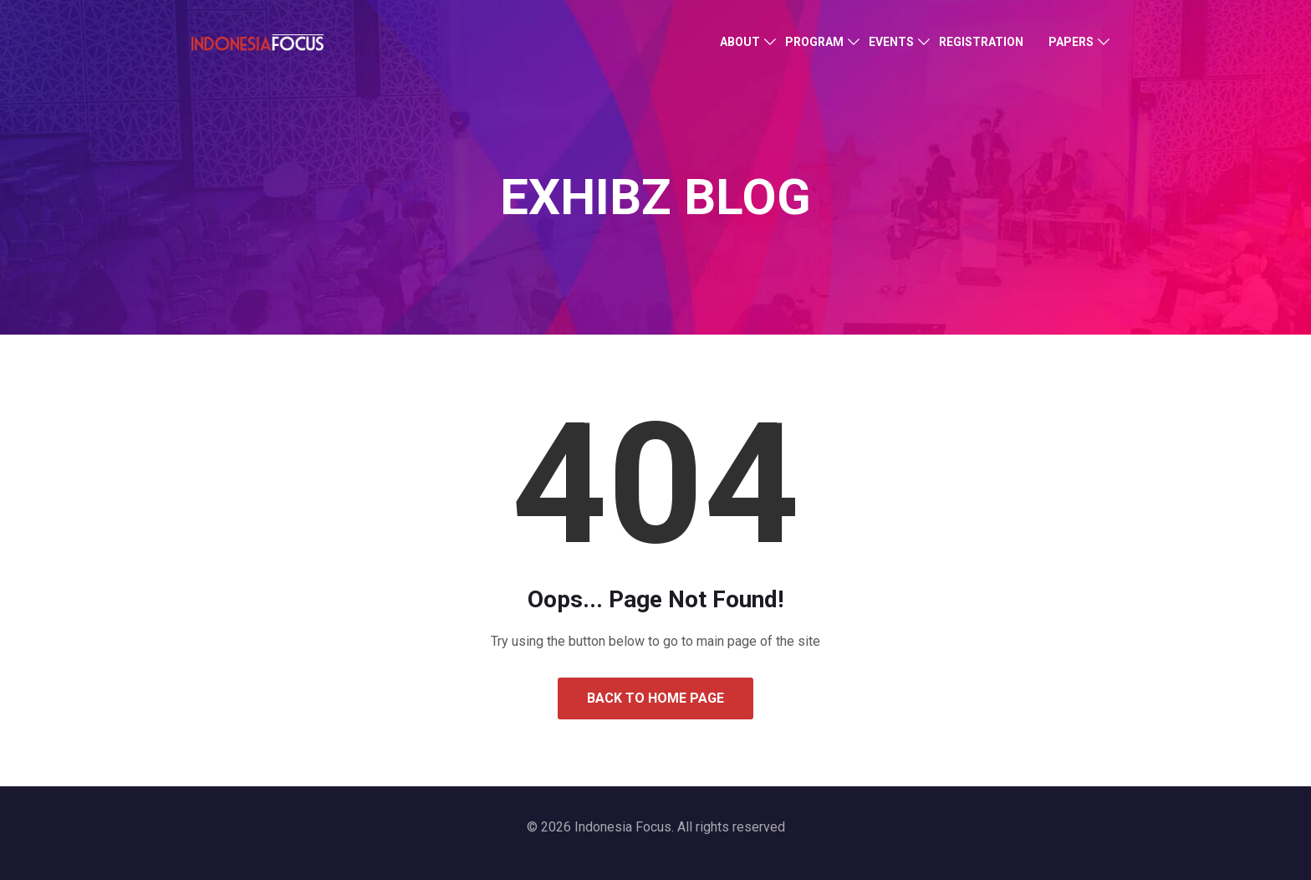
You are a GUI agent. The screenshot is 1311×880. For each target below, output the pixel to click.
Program (814, 42)
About (740, 42)
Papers (1071, 42)
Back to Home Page (655, 698)
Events (891, 42)
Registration (981, 42)
